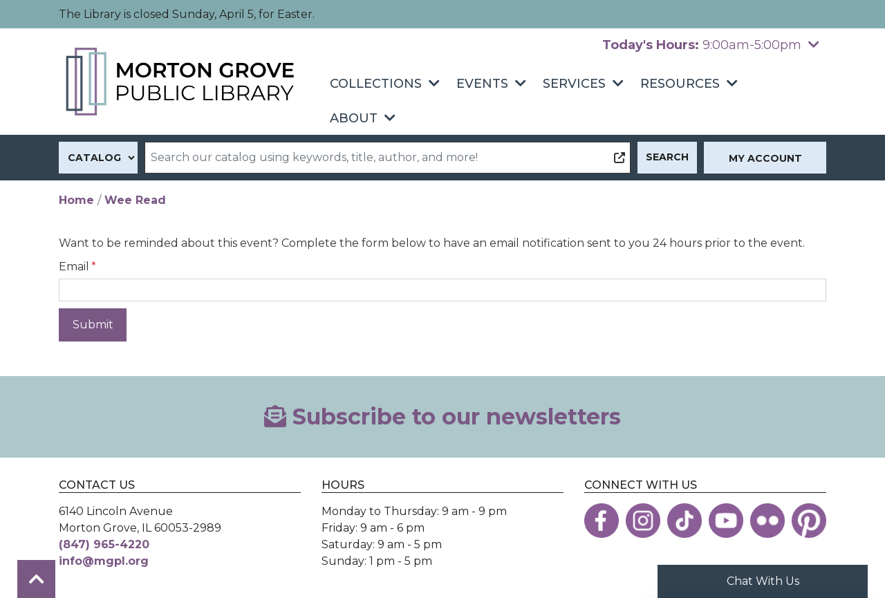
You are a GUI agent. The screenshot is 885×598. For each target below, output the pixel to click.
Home (76, 200)
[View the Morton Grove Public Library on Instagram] (643, 520)
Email (74, 266)
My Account (765, 158)
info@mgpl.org (104, 561)
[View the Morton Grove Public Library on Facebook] (601, 520)
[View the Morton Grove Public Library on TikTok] (684, 520)
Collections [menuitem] (376, 83)
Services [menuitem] (574, 83)
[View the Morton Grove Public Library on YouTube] (726, 520)
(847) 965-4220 (104, 544)
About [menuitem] (354, 118)
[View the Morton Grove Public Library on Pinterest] (809, 520)
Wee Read (135, 200)
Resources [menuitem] (680, 83)
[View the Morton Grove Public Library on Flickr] (767, 520)
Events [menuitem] (482, 83)
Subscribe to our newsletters (442, 416)
